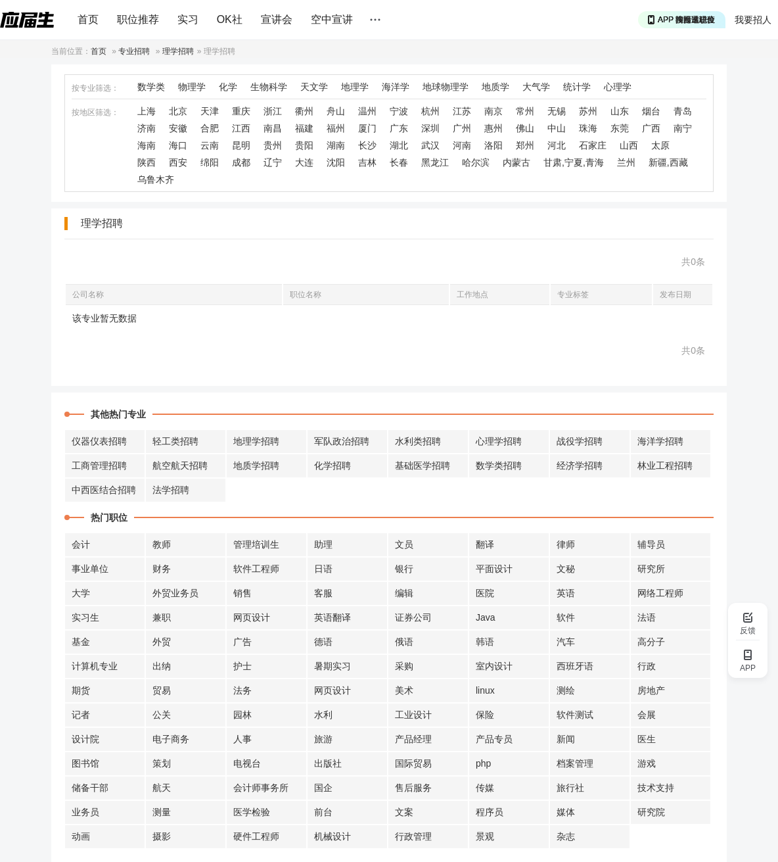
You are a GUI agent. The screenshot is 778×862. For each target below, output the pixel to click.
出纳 (161, 666)
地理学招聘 (256, 441)
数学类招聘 (499, 465)
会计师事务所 (260, 787)
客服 (323, 593)
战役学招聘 (580, 441)
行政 (646, 666)
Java (485, 617)
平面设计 (494, 568)
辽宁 (272, 162)
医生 (646, 739)
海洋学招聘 (660, 441)
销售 (242, 593)
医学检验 (251, 812)
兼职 (161, 617)
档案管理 (575, 763)
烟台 (651, 111)
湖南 (336, 145)
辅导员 (651, 544)
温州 (367, 111)
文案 (404, 812)
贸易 (161, 690)
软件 (566, 617)
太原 (660, 145)
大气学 (536, 87)
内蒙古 (516, 162)
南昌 (272, 128)
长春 (399, 162)
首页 (88, 19)
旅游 (323, 739)
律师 (566, 544)
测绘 (566, 690)
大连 (304, 162)
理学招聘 (178, 51)
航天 (161, 787)
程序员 (489, 812)
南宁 (683, 128)
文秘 (566, 568)
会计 (81, 544)
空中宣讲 (332, 19)
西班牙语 (575, 666)
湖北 (399, 145)
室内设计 (494, 666)
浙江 (272, 111)
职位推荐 (138, 19)
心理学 (617, 87)
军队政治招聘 (341, 441)
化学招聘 (332, 465)
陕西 (146, 162)
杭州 (430, 111)
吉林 (367, 162)
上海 (146, 111)
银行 (404, 568)
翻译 (485, 544)
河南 (462, 145)
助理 (323, 544)
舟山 (336, 111)
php (483, 763)
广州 (462, 128)
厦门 (367, 128)
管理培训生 (256, 544)
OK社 (229, 19)
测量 (161, 812)
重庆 (241, 111)
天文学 (314, 87)
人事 (242, 739)
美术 (404, 690)
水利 (323, 714)
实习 (187, 19)
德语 (323, 641)
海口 (178, 145)
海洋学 (395, 87)
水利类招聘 (418, 441)
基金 (81, 641)
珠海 (588, 128)
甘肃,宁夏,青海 (573, 162)
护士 (242, 666)
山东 (619, 111)
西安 (178, 162)
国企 (323, 787)
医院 (485, 593)
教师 (161, 544)
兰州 (626, 162)
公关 (161, 714)
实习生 (85, 617)
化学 (228, 87)
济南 (146, 128)
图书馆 (85, 763)
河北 (556, 145)
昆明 (241, 145)
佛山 (525, 128)
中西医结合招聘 (104, 490)
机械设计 (332, 836)
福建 (304, 128)
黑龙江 (435, 162)
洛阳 (493, 145)
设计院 (85, 739)
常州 (525, 111)
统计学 (577, 87)
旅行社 (570, 787)
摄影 (161, 836)
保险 (485, 714)
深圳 (430, 128)
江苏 (462, 111)
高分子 (651, 641)
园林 (242, 714)
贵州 (272, 145)
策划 (161, 763)
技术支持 (655, 787)
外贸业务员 (175, 593)
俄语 (404, 641)
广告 (242, 641)
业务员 (85, 812)
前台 (323, 812)
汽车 (566, 641)
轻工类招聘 (175, 441)
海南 (146, 145)
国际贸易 (413, 763)
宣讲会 (276, 19)
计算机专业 (95, 666)
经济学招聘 (580, 465)
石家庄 (592, 145)
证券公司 (413, 617)
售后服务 (413, 787)
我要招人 (753, 19)
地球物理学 (446, 87)
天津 (209, 111)
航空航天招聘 (180, 465)
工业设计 (413, 714)
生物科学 (268, 87)
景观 (485, 836)
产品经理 (413, 739)
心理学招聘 (499, 441)
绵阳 (209, 162)
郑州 (525, 145)
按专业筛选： (95, 88)
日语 (323, 568)
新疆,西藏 (668, 162)
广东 (399, 128)
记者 (81, 714)
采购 (404, 666)
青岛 (683, 111)
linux (485, 690)
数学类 (151, 87)
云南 (209, 145)
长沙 (367, 145)
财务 (161, 568)
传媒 (485, 787)
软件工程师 (256, 568)
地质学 (495, 87)
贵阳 (304, 145)
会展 (646, 714)
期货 (81, 690)
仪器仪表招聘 (99, 441)
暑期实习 (332, 666)
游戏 (646, 763)
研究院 (651, 812)
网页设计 (251, 617)
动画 (81, 836)
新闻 (566, 739)
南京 (493, 111)
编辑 (404, 593)
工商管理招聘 (99, 465)
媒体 (566, 812)
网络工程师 (660, 593)
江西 (241, 128)
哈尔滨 (476, 162)
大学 (81, 593)
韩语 (485, 641)
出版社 (328, 763)
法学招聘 (170, 490)
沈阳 (336, 162)
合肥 (209, 128)
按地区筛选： (95, 112)
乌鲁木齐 (155, 179)
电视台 (247, 763)
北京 (178, 111)
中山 (556, 128)
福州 (336, 128)
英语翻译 (332, 617)
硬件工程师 (256, 836)
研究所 (651, 568)
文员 (404, 544)
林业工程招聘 (665, 465)
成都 (241, 162)
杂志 (566, 836)
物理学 (192, 87)
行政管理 (413, 836)
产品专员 (494, 739)
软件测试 (575, 714)
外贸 (161, 641)
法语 (646, 617)
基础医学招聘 (422, 465)
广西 (651, 128)
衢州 (304, 111)
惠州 (493, 128)
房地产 (651, 690)
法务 (242, 690)
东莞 (619, 128)
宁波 (399, 111)
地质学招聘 (256, 465)
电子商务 (170, 739)
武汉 (430, 145)
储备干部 (90, 787)
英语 (566, 593)
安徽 (178, 128)
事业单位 (90, 568)
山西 (629, 145)
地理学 (355, 87)
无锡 (556, 111)
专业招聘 (134, 51)
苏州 (588, 111)
